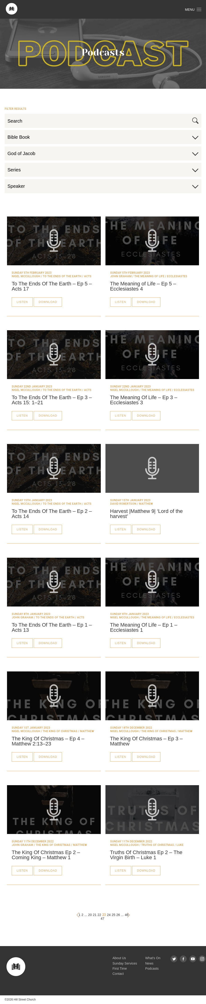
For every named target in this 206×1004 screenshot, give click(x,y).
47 (102, 918)
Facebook (183, 959)
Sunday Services (124, 963)
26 (118, 914)
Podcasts (152, 968)
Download (48, 302)
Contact (118, 974)
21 (95, 914)
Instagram (202, 959)
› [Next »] (128, 915)
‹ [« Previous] (78, 914)
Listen (22, 302)
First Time (119, 968)
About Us (119, 958)
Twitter (174, 959)
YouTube (193, 959)
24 (109, 914)
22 (99, 914)
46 (127, 914)
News (149, 963)
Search (195, 120)
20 (90, 914)
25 (113, 914)
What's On (152, 958)
